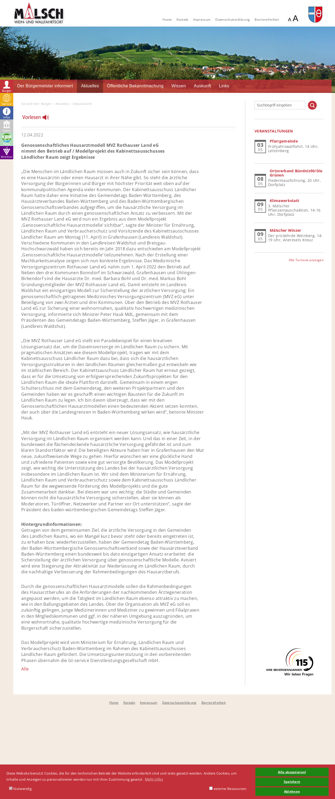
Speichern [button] (292, 781)
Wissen (178, 86)
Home (167, 19)
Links (224, 86)
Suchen (312, 105)
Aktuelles (90, 86)
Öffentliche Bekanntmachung (135, 86)
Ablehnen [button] (292, 791)
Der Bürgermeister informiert (45, 86)
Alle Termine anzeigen (306, 260)
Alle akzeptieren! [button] (292, 772)
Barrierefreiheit (267, 19)
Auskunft (202, 86)
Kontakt (182, 19)
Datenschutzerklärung (232, 19)
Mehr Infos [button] (154, 779)
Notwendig (20, 788)
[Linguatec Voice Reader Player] (38, 119)
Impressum (202, 19)
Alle (25, 669)
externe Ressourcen (227, 788)
